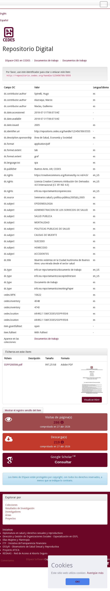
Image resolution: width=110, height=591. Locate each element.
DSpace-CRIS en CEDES (17, 60)
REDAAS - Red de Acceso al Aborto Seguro (25, 553)
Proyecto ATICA (11, 550)
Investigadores (13, 511)
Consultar (63, 462)
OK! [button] (77, 581)
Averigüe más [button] (95, 573)
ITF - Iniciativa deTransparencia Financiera (24, 543)
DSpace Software (35, 559)
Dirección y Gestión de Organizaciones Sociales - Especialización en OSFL (40, 536)
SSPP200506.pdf (13, 364)
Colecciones (11, 505)
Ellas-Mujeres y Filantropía (16, 539)
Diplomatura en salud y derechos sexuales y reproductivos (33, 533)
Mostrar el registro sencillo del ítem (23, 410)
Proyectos (10, 518)
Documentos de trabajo (46, 60)
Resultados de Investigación (19, 508)
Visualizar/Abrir (92, 399)
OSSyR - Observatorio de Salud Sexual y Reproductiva (31, 546)
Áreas (8, 515)
